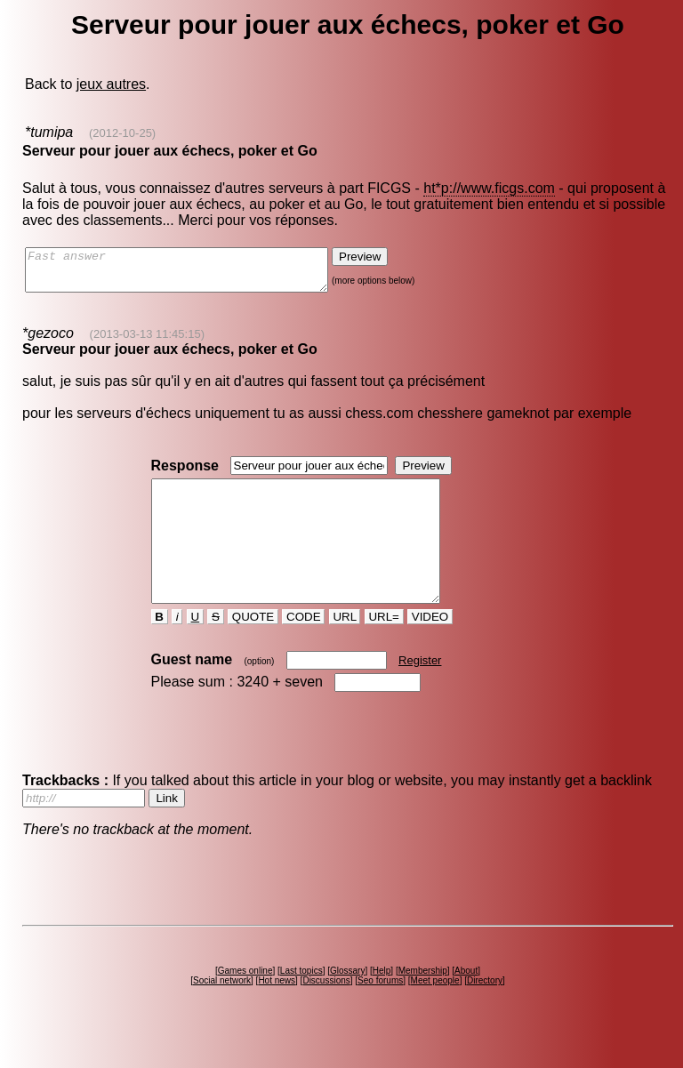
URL (345, 648)
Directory (484, 1012)
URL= (384, 648)
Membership (422, 1003)
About (466, 1003)
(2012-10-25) (122, 133)
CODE (303, 648)
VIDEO (430, 648)
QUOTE (253, 648)
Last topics (301, 1003)
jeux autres (111, 84)
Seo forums (380, 1012)
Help (382, 1003)
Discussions (326, 1012)
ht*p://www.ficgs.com (489, 188)
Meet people (435, 1012)
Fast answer (194, 274)
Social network (222, 1012)
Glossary (347, 1003)
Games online (245, 1003)
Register (419, 692)
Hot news (276, 1012)
